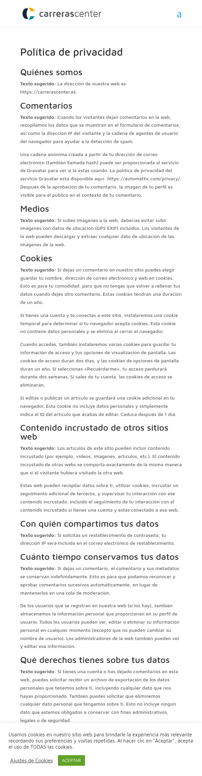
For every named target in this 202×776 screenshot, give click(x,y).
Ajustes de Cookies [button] (31, 760)
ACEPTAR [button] (71, 760)
